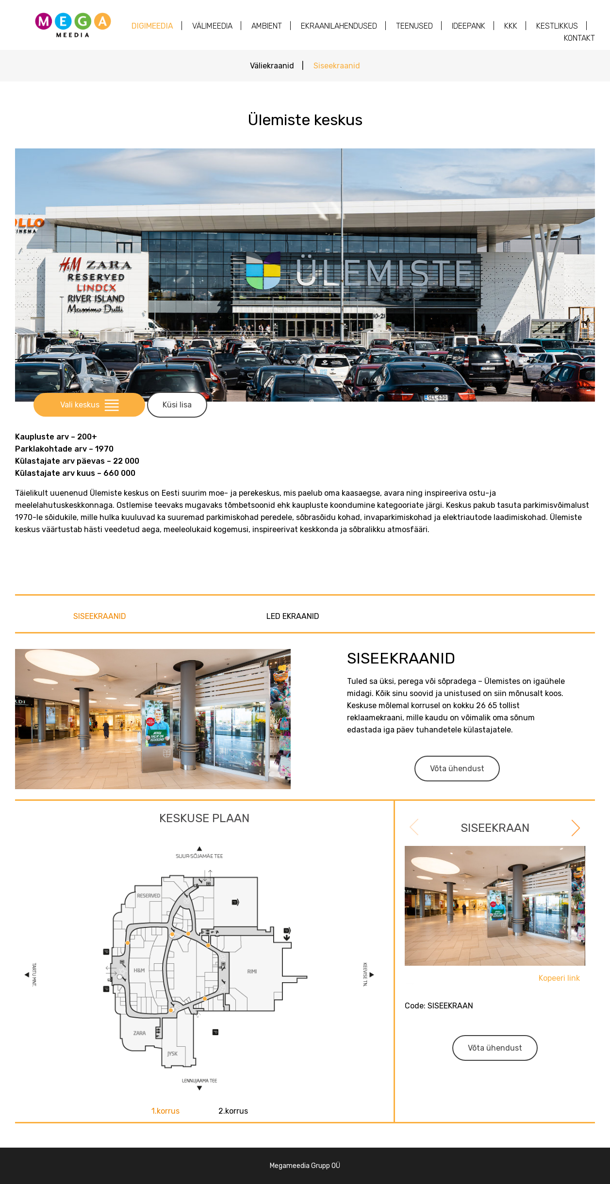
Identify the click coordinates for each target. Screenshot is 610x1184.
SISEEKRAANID (99, 616)
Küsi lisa (177, 404)
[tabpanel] (495, 947)
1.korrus (165, 1111)
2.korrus (233, 1111)
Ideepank (468, 26)
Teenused (414, 26)
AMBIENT (266, 26)
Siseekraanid (336, 65)
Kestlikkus (557, 26)
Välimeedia (212, 26)
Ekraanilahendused (339, 26)
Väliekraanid (272, 65)
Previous (415, 828)
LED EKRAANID (292, 616)
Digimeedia (152, 26)
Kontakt (579, 38)
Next (574, 826)
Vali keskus (89, 404)
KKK (510, 26)
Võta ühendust (457, 768)
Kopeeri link (559, 978)
